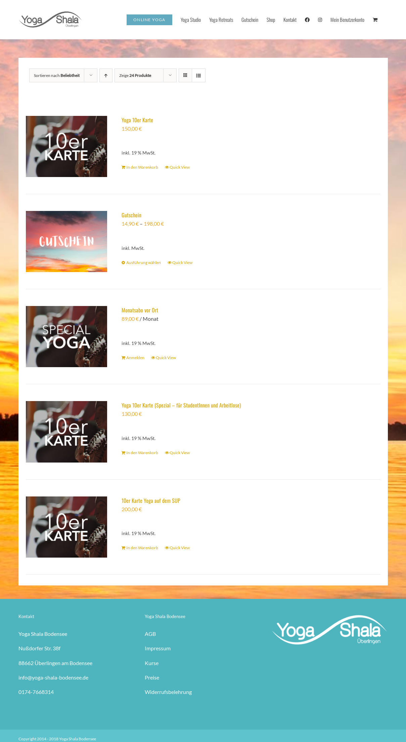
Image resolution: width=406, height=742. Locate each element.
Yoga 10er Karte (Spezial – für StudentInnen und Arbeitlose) (181, 405)
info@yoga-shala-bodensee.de (53, 677)
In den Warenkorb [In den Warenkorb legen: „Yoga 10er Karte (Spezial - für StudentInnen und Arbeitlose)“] (142, 452)
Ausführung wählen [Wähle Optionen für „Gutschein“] (143, 262)
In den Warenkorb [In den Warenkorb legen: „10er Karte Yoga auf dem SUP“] (142, 547)
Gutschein (131, 215)
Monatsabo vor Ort (140, 310)
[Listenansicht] (198, 75)
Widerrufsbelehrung (168, 692)
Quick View (180, 167)
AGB (150, 633)
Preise (152, 677)
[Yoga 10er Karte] (66, 146)
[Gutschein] (66, 241)
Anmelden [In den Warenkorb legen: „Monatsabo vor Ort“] (135, 357)
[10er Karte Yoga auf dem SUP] (66, 527)
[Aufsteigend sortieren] (105, 75)
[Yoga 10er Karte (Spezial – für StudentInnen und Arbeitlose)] (66, 431)
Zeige (135, 75)
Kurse (152, 663)
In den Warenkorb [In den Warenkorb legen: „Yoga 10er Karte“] (142, 167)
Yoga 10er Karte (137, 120)
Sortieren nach (57, 75)
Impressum (158, 648)
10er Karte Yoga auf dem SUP (151, 500)
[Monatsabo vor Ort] (66, 336)
